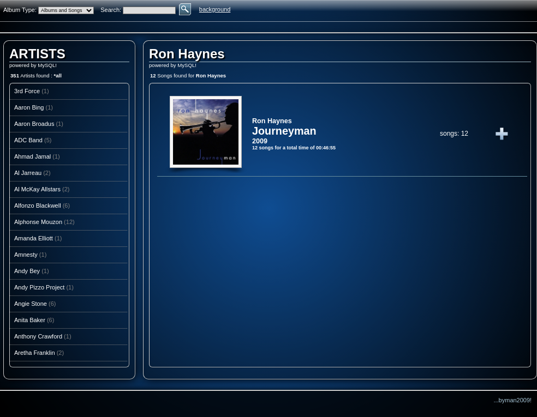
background (215, 9)
